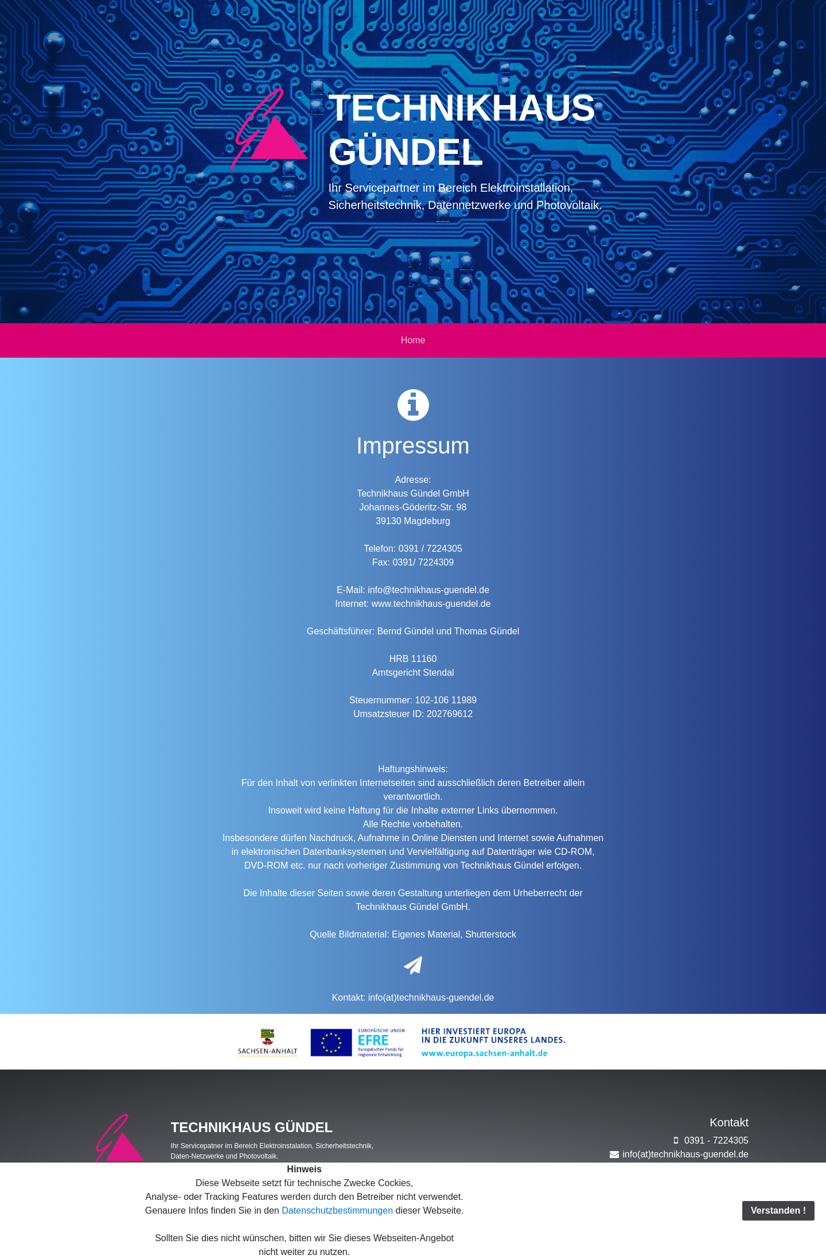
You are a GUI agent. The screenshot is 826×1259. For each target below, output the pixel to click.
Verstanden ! (778, 1210)
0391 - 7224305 (709, 1140)
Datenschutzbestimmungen (336, 1210)
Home (413, 340)
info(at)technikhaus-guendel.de (431, 997)
